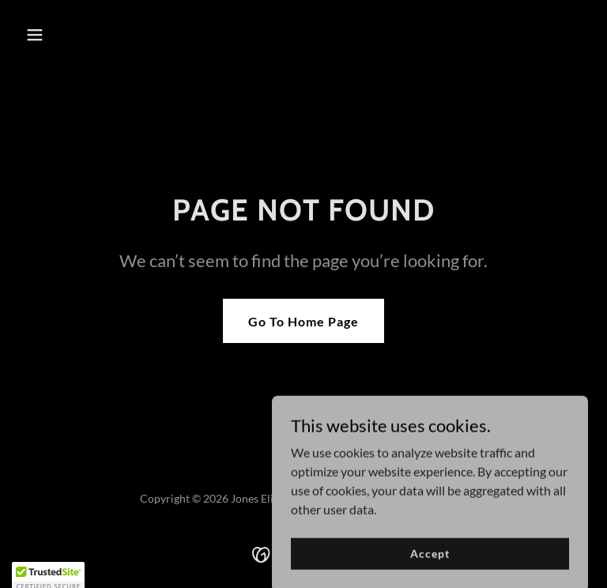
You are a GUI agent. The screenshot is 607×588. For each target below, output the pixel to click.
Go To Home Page (303, 321)
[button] (61, 35)
